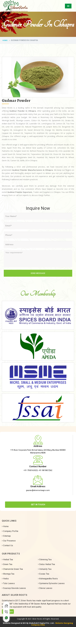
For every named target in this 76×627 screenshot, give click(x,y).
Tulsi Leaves (8, 583)
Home (5, 40)
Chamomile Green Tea (12, 569)
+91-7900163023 (31, 470)
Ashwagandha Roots (48, 578)
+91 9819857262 (45, 470)
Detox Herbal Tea (46, 564)
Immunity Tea (44, 569)
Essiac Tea (43, 574)
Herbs (5, 578)
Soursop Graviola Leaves (14, 588)
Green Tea (7, 564)
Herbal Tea (7, 559)
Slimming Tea (44, 559)
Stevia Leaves (45, 588)
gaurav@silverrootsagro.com (38, 490)
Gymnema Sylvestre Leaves (51, 583)
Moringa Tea (8, 574)
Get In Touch (38, 504)
